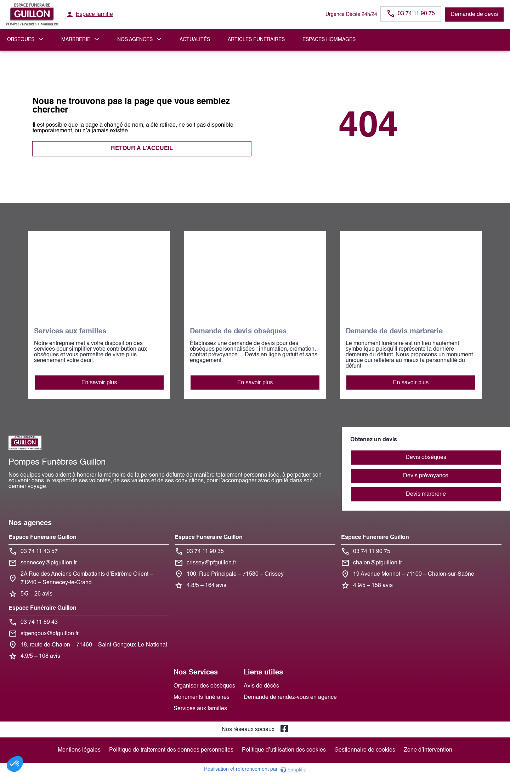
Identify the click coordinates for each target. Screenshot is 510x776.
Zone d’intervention (428, 750)
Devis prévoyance (425, 476)
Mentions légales (79, 750)
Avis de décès (261, 686)
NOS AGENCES (135, 39)
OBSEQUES (20, 39)
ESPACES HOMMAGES (329, 39)
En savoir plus (99, 382)
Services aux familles (200, 709)
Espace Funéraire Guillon (42, 537)
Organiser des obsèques (204, 686)
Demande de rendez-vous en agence (290, 697)
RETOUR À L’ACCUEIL (142, 148)
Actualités (195, 39)
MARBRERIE (75, 39)
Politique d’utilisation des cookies (284, 750)
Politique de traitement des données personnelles (171, 750)
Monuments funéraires (202, 697)
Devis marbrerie (426, 494)
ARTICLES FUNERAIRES (256, 39)
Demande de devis (474, 14)
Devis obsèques (426, 457)
